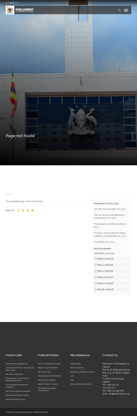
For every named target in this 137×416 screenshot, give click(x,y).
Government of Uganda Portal (17, 364)
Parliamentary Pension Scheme (17, 395)
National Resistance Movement (49, 376)
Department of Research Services (82, 372)
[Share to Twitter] (23, 210)
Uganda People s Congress (48, 384)
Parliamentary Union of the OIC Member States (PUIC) (17, 379)
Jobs (72, 376)
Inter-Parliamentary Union (15, 399)
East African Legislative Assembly (18, 391)
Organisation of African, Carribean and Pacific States (20, 369)
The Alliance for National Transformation (47, 389)
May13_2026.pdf (105, 265)
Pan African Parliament (14, 374)
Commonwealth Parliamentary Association (17, 386)
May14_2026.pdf (105, 271)
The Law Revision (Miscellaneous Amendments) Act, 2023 (109, 216)
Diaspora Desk (75, 364)
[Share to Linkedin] (28, 210)
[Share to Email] (32, 210)
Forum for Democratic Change (49, 364)
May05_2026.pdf (105, 259)
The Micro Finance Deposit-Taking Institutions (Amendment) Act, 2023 (110, 234)
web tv (12, 3)
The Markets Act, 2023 (104, 242)
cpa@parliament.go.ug (118, 394)
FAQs (72, 380)
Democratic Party (44, 372)
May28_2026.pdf (105, 289)
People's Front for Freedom (48, 368)
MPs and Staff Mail (77, 368)
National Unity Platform (47, 380)
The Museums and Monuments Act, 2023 (110, 225)
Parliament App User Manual (81, 384)
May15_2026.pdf (105, 277)
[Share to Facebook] (18, 210)
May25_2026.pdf (105, 283)
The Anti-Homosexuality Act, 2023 (109, 209)
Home (8, 194)
